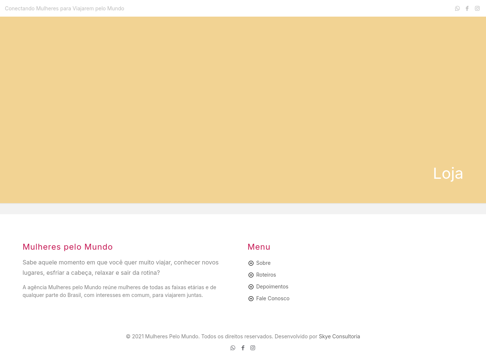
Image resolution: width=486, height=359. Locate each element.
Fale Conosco (272, 298)
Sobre (263, 263)
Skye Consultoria (339, 336)
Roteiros (266, 274)
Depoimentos (272, 286)
